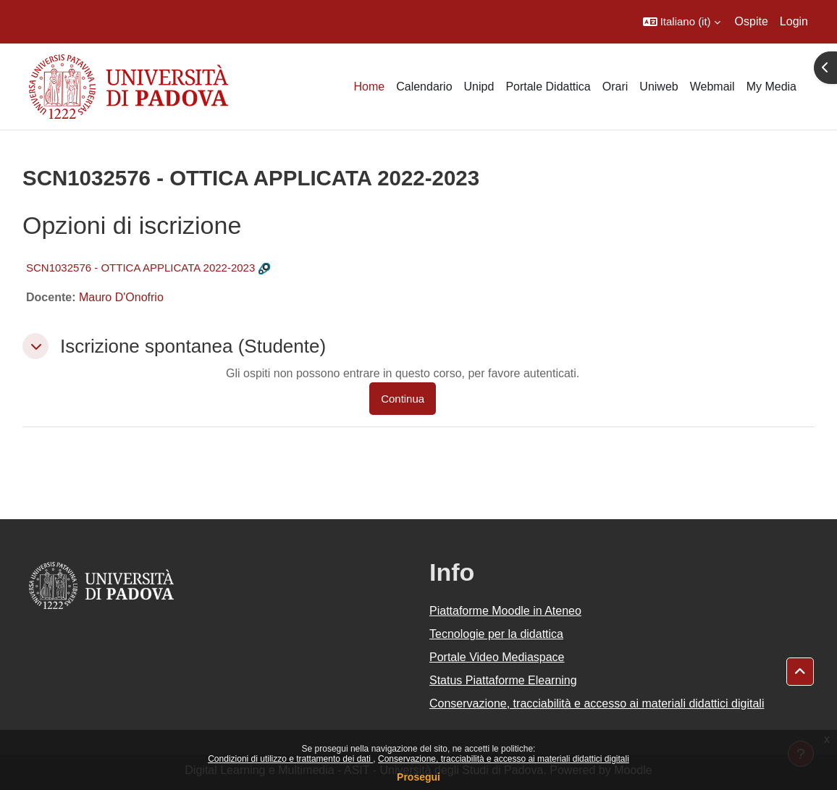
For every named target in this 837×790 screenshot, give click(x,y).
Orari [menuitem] (615, 86)
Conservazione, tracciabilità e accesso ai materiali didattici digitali (503, 759)
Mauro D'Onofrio (121, 297)
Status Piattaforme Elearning (503, 680)
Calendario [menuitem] (424, 86)
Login (794, 21)
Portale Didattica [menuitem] (547, 86)
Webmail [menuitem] (712, 86)
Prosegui (418, 777)
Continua (402, 398)
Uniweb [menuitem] (658, 86)
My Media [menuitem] (771, 86)
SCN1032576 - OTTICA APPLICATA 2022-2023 (140, 267)
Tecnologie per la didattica (496, 634)
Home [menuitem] (368, 86)
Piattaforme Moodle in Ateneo (505, 611)
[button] (681, 21)
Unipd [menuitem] (479, 86)
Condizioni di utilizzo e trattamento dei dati (290, 759)
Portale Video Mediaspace (497, 657)
